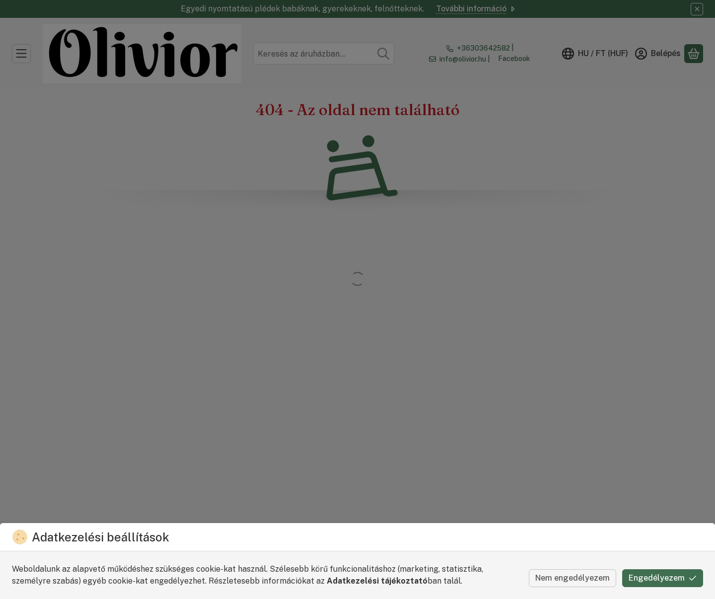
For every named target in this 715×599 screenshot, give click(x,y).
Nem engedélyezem (572, 578)
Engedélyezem (663, 578)
